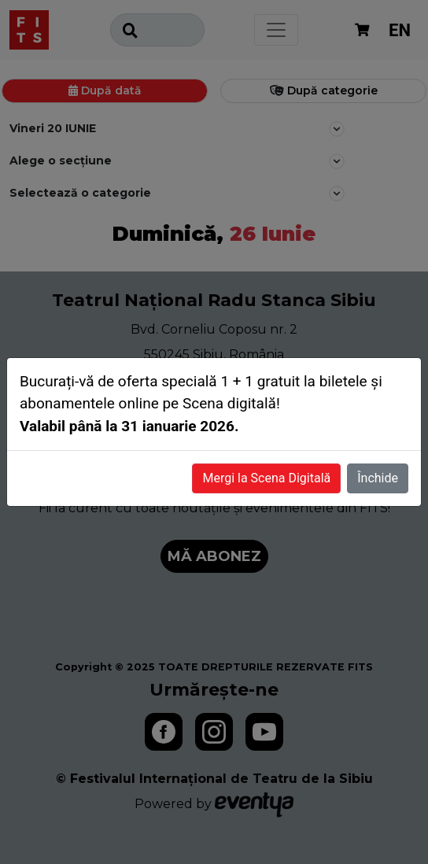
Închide (377, 478)
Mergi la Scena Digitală (266, 478)
